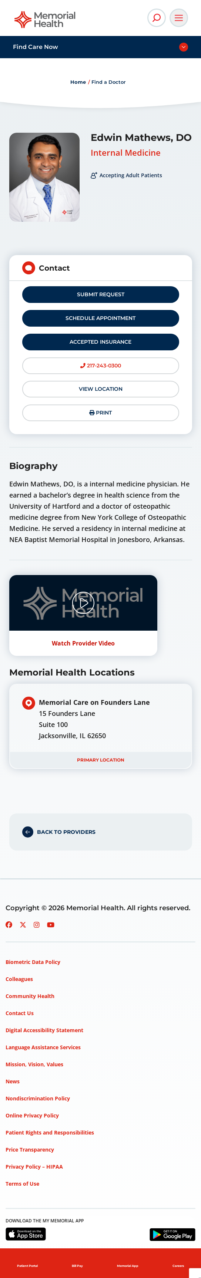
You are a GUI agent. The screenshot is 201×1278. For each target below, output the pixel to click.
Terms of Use (22, 1183)
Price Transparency (30, 1149)
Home (78, 82)
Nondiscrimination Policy (38, 1098)
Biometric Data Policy (33, 961)
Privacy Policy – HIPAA (34, 1166)
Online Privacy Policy (32, 1115)
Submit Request (100, 294)
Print (100, 412)
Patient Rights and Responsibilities (50, 1132)
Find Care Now (35, 46)
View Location (101, 389)
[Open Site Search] (156, 18)
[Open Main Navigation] (179, 18)
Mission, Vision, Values (34, 1064)
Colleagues (19, 979)
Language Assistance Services (43, 1047)
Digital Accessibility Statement (44, 1030)
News (13, 1081)
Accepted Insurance (100, 342)
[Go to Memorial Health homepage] (45, 22)
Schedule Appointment (100, 318)
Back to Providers (66, 832)
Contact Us (20, 1013)
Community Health (30, 996)
